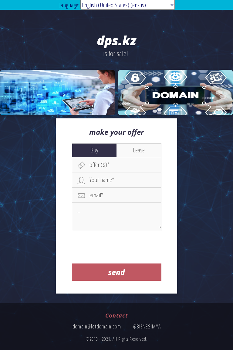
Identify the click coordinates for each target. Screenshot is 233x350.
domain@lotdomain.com (97, 326)
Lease (139, 150)
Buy (94, 150)
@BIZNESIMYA (147, 326)
